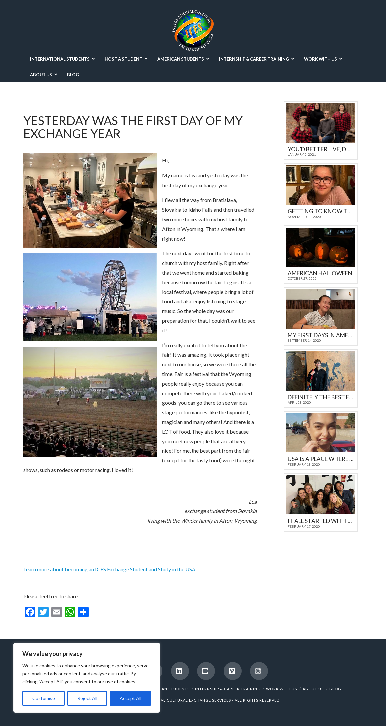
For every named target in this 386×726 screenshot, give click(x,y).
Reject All (87, 698)
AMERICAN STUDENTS (168, 689)
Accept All (130, 698)
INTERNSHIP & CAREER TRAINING (228, 689)
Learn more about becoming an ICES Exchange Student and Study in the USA (109, 569)
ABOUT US (313, 689)
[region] (86, 678)
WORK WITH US (281, 689)
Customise (43, 698)
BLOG (335, 689)
